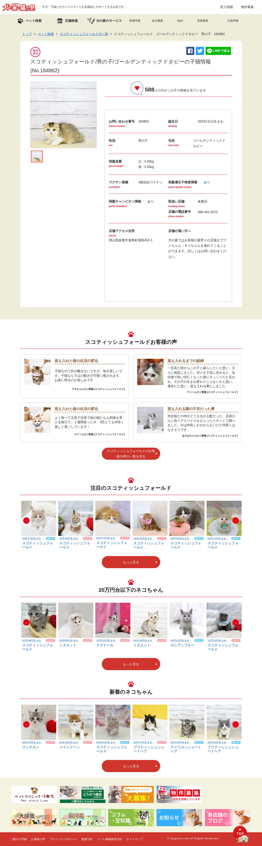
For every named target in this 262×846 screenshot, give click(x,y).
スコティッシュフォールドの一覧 (84, 34)
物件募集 (247, 7)
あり (207, 182)
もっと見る (131, 562)
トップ (27, 34)
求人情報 (226, 7)
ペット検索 (46, 34)
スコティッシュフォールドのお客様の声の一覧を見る (131, 453)
